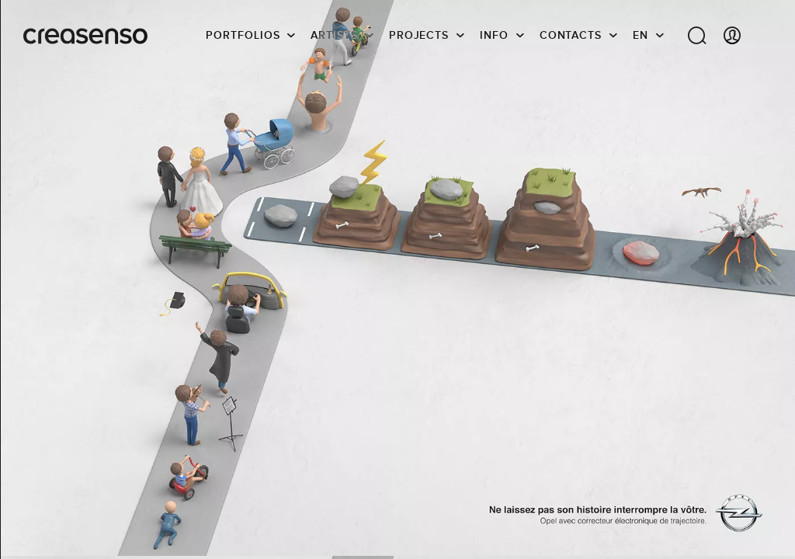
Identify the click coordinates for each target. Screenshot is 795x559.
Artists (334, 35)
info (494, 35)
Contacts (571, 35)
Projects (419, 35)
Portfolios (242, 35)
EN (640, 35)
